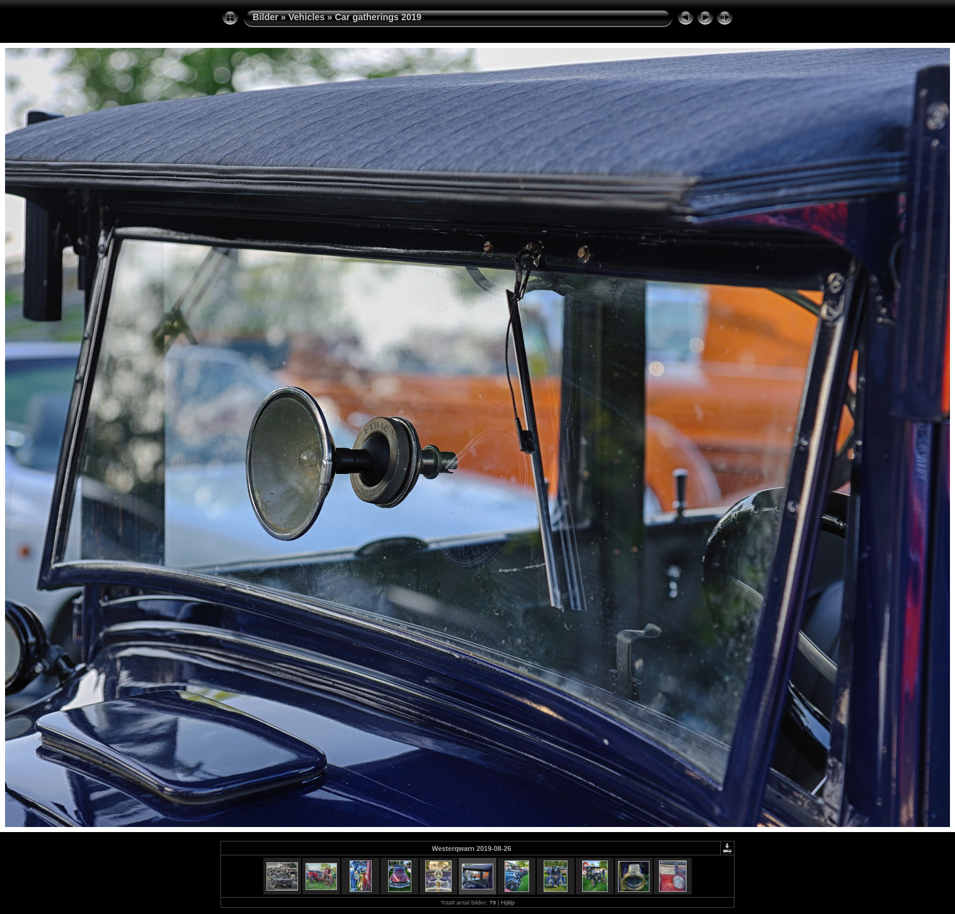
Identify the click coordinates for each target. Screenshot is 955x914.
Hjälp (508, 902)
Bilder (265, 17)
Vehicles (307, 17)
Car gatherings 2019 (378, 17)
